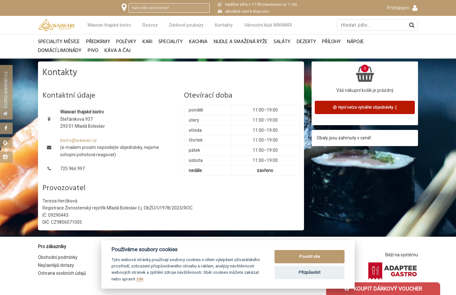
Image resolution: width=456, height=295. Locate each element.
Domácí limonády (59, 51)
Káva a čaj (117, 51)
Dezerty (306, 42)
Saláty (282, 42)
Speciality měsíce (59, 42)
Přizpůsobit (309, 272)
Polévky (126, 42)
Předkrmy (98, 42)
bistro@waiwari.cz (78, 140)
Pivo (93, 51)
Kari (147, 42)
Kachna (198, 42)
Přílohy (331, 42)
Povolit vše (309, 256)
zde (139, 278)
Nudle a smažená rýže (241, 42)
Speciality (170, 42)
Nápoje (355, 42)
